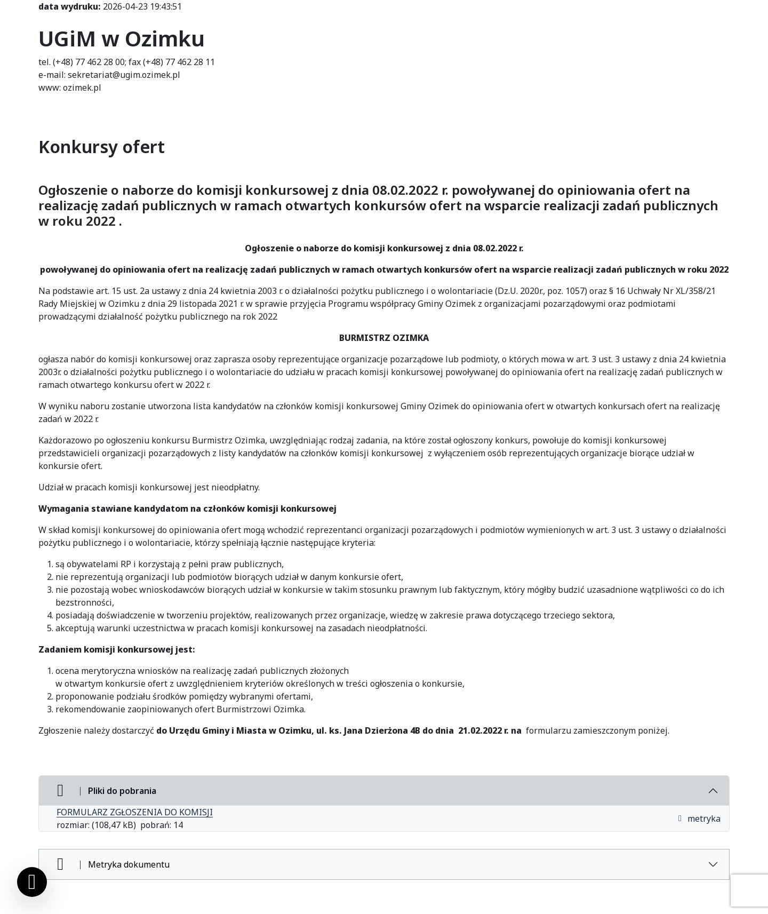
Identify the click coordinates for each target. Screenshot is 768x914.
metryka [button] (699, 818)
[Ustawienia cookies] (32, 882)
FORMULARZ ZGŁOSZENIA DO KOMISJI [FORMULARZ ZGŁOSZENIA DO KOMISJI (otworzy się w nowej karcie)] (135, 812)
